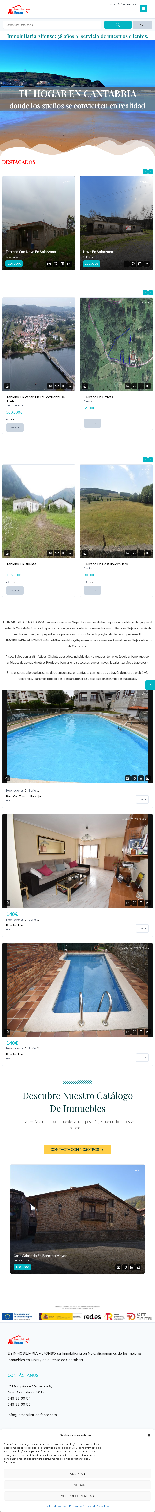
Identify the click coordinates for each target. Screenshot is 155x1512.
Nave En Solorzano (98, 252)
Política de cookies (56, 1505)
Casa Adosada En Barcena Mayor (40, 1255)
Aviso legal (103, 1505)
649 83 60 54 (19, 1398)
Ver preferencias (77, 1496)
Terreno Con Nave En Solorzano (30, 252)
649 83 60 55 (19, 1404)
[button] (149, 1435)
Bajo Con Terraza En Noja (23, 796)
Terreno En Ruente (21, 564)
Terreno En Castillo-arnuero (106, 564)
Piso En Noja (14, 925)
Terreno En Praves (98, 397)
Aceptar (77, 1473)
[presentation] (145, 171)
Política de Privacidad (82, 1505)
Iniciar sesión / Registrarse (120, 4)
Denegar (77, 1485)
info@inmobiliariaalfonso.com (32, 1414)
